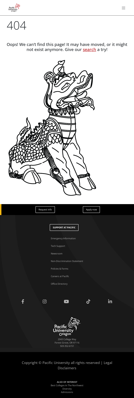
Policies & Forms (59, 268)
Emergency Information (63, 238)
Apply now (91, 209)
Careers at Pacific (60, 276)
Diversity (67, 388)
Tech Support (58, 246)
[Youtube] (67, 301)
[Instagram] (45, 301)
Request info (45, 209)
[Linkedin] (110, 301)
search (89, 49)
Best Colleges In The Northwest (67, 385)
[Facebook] (23, 301)
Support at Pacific (64, 227)
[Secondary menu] (123, 8)
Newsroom (56, 253)
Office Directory (59, 283)
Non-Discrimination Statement (67, 261)
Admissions (67, 392)
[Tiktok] (88, 301)
